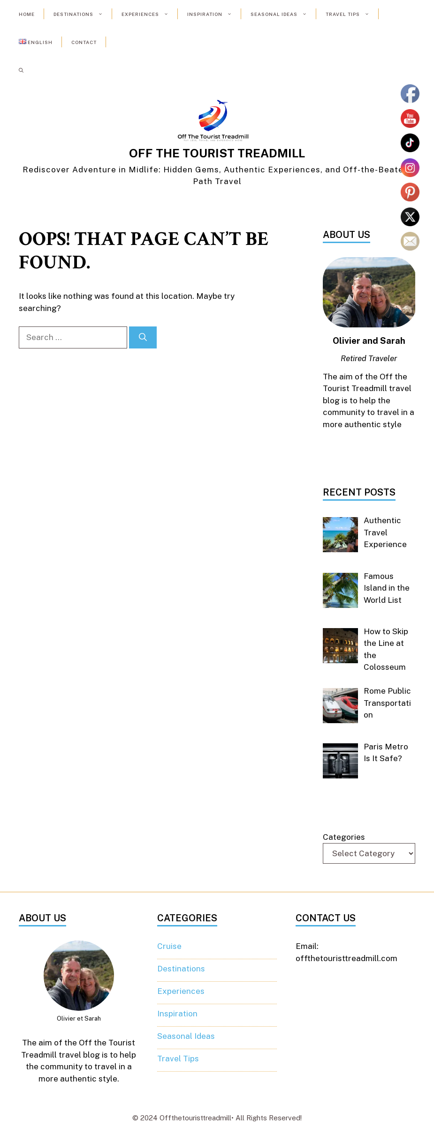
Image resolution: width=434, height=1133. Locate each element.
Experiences (150, 14)
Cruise (169, 946)
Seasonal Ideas (283, 14)
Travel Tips (352, 14)
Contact (84, 42)
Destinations (82, 14)
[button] (21, 70)
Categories (344, 837)
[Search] (143, 337)
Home (27, 14)
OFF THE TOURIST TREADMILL (217, 153)
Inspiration (214, 14)
